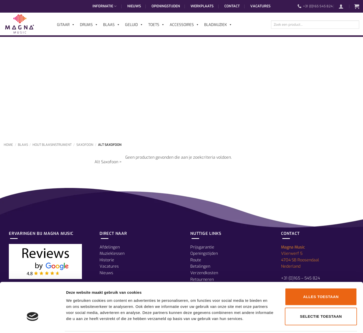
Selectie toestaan (321, 298)
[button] (344, 6)
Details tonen (272, 323)
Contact (232, 6)
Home (8, 145)
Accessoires (184, 24)
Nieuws (134, 6)
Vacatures (260, 6)
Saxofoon (84, 145)
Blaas (23, 145)
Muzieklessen (112, 253)
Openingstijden (166, 6)
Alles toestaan (321, 278)
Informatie (104, 6)
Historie (107, 260)
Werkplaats (202, 6)
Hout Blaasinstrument (52, 145)
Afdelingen (110, 247)
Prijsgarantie (202, 247)
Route (195, 260)
